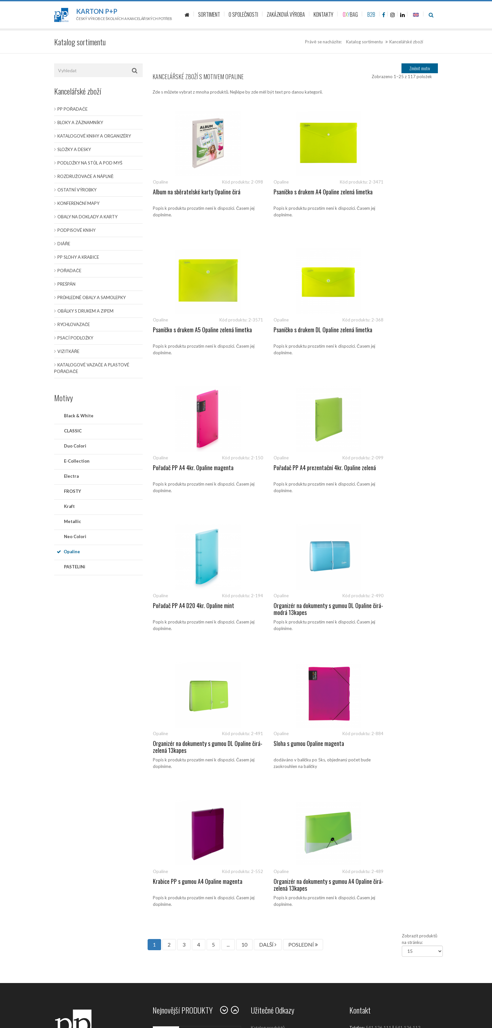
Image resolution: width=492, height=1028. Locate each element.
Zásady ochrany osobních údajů (281, 840)
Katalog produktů (268, 752)
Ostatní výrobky (76, 189)
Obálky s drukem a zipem (85, 311)
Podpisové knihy (76, 230)
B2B (371, 14)
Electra (71, 476)
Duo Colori (75, 445)
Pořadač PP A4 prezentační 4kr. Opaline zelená (393, 333)
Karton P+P (96, 11)
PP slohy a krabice (78, 257)
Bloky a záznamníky (80, 122)
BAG (350, 14)
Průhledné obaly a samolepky (91, 297)
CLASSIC (73, 430)
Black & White (78, 415)
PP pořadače (72, 109)
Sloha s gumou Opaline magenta (188, 605)
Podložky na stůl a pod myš (89, 162)
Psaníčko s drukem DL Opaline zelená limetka (193, 333)
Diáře (63, 243)
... (228, 669)
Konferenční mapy (78, 203)
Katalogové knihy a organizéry (94, 136)
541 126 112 (407, 752)
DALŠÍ (268, 669)
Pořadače (69, 270)
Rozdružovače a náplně (85, 176)
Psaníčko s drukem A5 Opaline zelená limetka (390, 195)
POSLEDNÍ (303, 669)
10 (244, 669)
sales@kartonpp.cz (381, 758)
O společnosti (264, 796)
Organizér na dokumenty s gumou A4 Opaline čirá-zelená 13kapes (390, 609)
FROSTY (72, 491)
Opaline (72, 551)
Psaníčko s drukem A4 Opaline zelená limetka (291, 195)
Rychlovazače (73, 324)
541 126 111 (378, 752)
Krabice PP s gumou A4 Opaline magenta (285, 609)
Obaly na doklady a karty (87, 216)
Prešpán (66, 284)
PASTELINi (74, 566)
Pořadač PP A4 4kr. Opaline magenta (291, 329)
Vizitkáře (68, 351)
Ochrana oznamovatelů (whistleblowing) (289, 876)
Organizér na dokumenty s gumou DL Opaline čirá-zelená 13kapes (390, 471)
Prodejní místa (264, 811)
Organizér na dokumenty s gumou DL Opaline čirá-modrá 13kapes (291, 471)
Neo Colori (75, 536)
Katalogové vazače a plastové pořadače (91, 368)
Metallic (72, 521)
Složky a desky (74, 149)
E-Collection (77, 461)
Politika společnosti (270, 891)
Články (257, 766)
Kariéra (258, 825)
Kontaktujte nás (266, 781)
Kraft (69, 506)
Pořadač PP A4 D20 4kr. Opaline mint (193, 467)
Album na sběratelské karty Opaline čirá (196, 191)
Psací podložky (75, 337)
